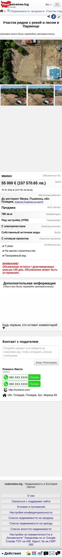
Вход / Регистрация (46, 362)
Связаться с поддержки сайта (31, 501)
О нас (31, 495)
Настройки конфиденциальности (31, 512)
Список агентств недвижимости (31, 529)
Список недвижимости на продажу (31, 518)
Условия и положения (31, 506)
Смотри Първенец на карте (29, 202)
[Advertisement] (31, 138)
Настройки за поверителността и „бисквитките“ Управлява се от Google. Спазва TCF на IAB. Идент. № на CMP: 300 (31, 539)
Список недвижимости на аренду (30, 523)
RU (49, 4)
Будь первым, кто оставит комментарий (29, 326)
